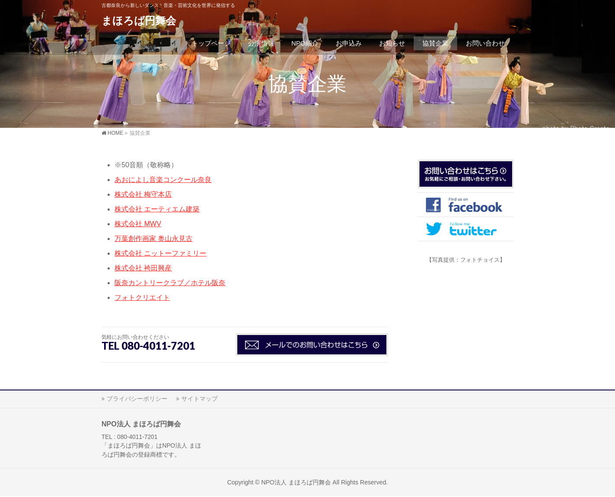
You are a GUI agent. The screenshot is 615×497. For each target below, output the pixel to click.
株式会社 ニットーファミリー (160, 253)
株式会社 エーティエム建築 (157, 209)
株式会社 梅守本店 (143, 194)
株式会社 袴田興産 (143, 268)
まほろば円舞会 (138, 20)
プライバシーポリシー (137, 398)
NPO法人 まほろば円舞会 (295, 482)
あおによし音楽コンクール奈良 (163, 179)
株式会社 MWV (137, 223)
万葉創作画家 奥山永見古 (153, 238)
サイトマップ (199, 398)
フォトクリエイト (142, 297)
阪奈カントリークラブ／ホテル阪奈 (170, 282)
